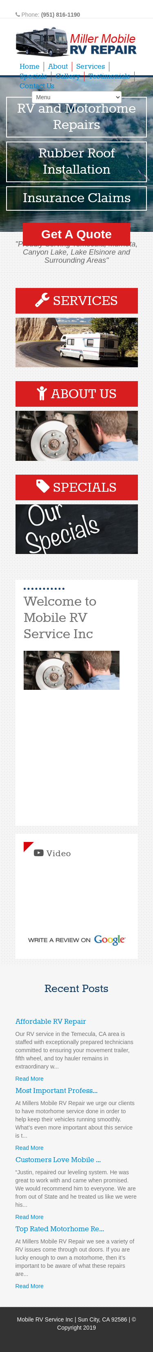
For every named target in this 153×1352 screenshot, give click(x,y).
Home (30, 66)
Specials (33, 76)
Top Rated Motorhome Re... (60, 1229)
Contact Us (37, 86)
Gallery (67, 76)
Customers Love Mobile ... (58, 1160)
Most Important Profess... (57, 1090)
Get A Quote (76, 234)
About (58, 66)
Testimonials (109, 76)
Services (90, 66)
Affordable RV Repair (51, 1021)
